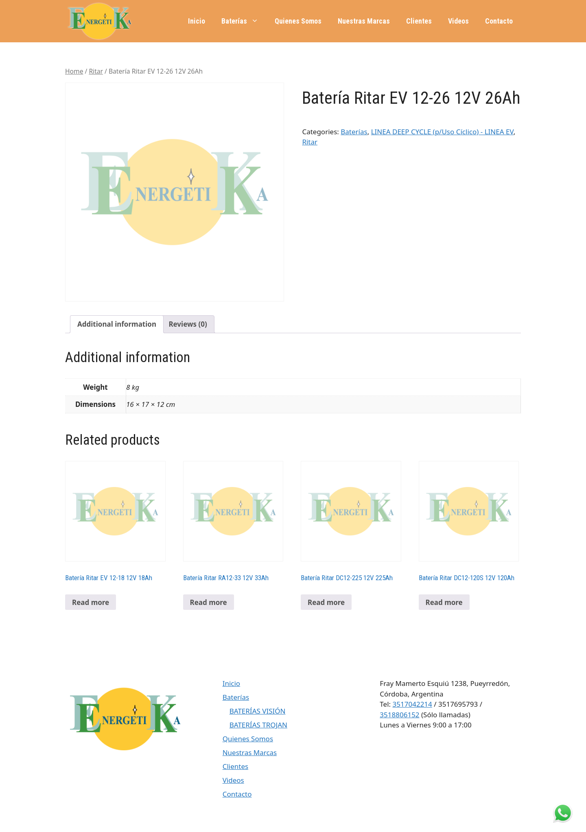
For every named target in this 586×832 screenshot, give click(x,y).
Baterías (244, 21)
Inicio (196, 21)
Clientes (419, 21)
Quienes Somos (298, 21)
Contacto (499, 21)
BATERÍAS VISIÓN (258, 711)
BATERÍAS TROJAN (258, 724)
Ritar (96, 71)
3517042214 (412, 704)
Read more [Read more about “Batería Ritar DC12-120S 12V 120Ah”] (444, 602)
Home (74, 71)
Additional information (116, 324)
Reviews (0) (187, 324)
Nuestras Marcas (364, 21)
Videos (458, 21)
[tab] (117, 324)
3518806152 (399, 714)
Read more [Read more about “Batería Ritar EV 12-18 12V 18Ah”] (90, 602)
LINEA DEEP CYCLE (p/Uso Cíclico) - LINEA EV (442, 131)
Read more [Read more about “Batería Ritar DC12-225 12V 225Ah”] (326, 602)
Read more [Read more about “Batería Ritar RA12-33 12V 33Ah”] (208, 602)
